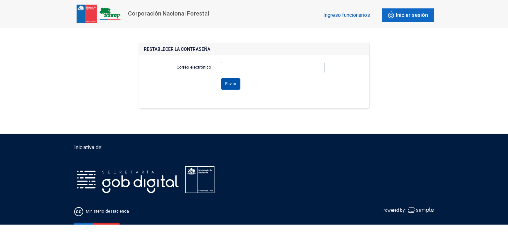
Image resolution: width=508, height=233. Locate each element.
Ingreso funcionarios (346, 15)
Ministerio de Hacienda (107, 211)
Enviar (230, 83)
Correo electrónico (194, 67)
